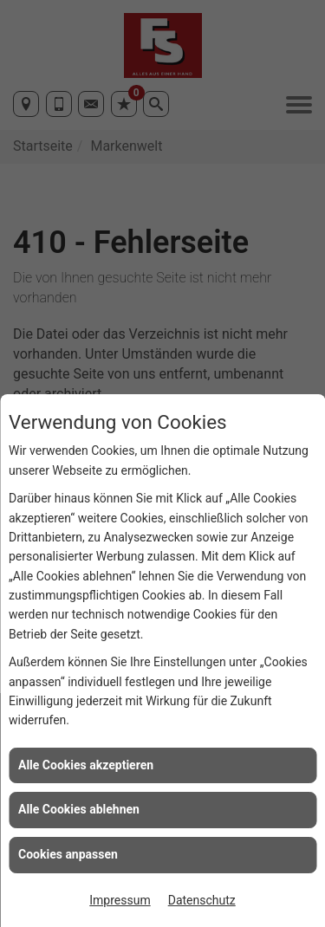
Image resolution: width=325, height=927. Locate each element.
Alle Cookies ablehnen (79, 809)
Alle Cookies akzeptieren (85, 765)
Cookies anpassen (68, 854)
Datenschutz (202, 900)
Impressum (119, 900)
